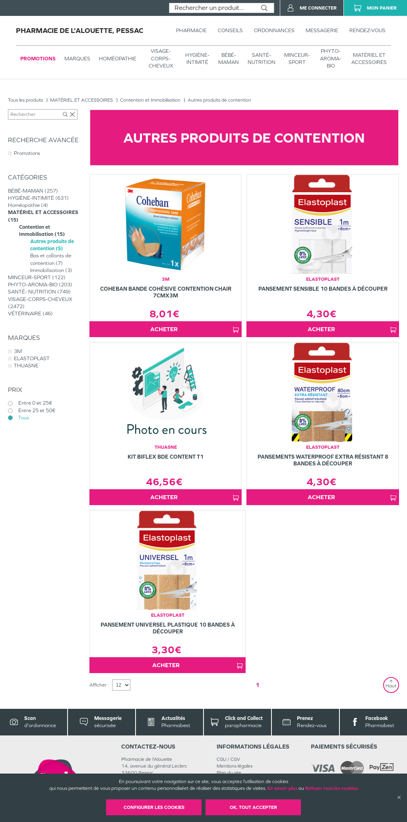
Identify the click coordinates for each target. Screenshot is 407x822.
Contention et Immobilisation (150, 100)
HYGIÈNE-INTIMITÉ (197, 58)
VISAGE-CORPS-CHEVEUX (161, 58)
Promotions (38, 59)
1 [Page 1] (258, 684)
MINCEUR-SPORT (297, 58)
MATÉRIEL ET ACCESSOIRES (369, 58)
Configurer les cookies (154, 807)
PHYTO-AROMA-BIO (330, 58)
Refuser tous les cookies (331, 788)
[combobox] (212, 8)
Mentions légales (234, 766)
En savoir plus (282, 788)
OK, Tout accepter (253, 807)
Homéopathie (117, 59)
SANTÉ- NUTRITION (261, 58)
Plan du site (229, 773)
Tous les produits (25, 100)
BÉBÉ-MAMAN (228, 58)
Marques (77, 59)
